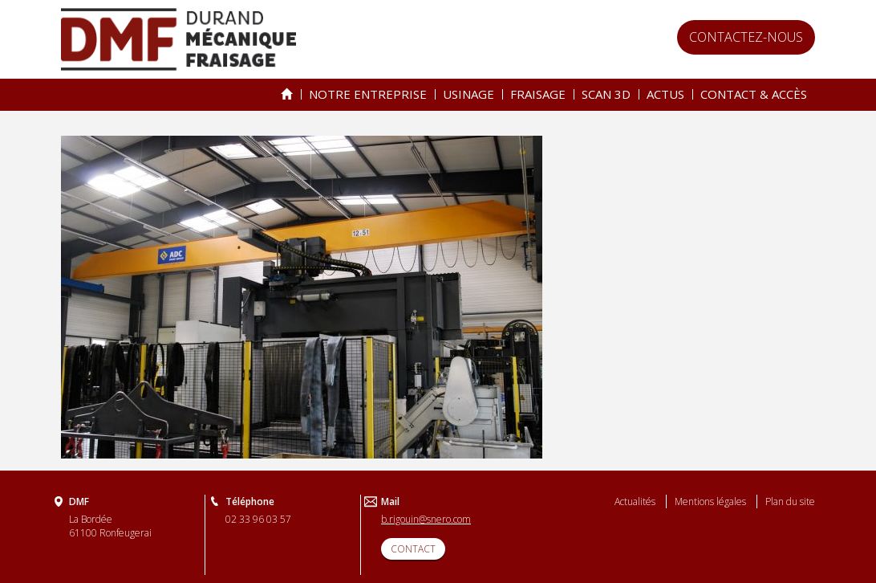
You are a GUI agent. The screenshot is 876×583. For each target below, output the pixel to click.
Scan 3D (606, 94)
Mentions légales (710, 501)
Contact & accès (753, 94)
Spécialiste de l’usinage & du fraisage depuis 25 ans (287, 94)
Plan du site (790, 501)
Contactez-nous (746, 37)
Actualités (634, 501)
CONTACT (413, 549)
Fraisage (538, 94)
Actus (665, 94)
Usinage (468, 94)
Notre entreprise (368, 94)
